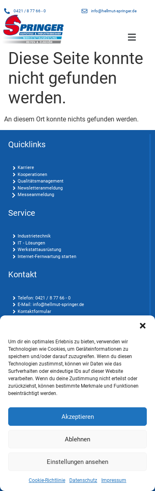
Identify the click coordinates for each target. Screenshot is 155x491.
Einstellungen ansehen (77, 462)
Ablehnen (77, 439)
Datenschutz (83, 480)
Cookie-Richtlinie (47, 480)
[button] (143, 326)
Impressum (113, 480)
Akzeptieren (78, 416)
